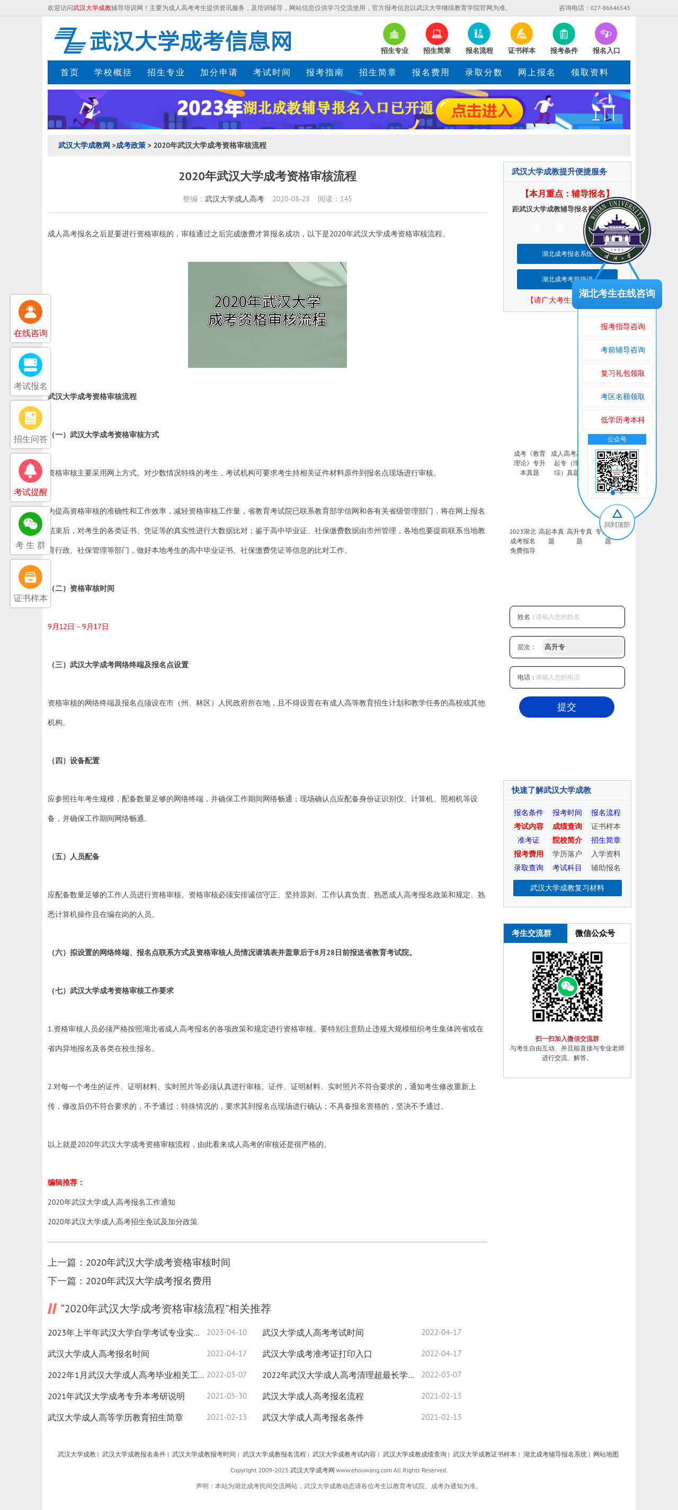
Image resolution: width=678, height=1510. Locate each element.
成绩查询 (567, 826)
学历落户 (567, 854)
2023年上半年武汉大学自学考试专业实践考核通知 (127, 1332)
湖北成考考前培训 (567, 279)
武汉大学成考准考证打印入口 (317, 1353)
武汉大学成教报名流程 (274, 1454)
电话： (527, 677)
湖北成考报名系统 (567, 254)
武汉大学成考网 (312, 1470)
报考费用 (528, 854)
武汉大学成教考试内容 (344, 1454)
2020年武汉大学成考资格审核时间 (158, 1262)
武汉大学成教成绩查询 (415, 1454)
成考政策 (131, 145)
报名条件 (528, 812)
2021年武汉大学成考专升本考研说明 (116, 1396)
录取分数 (484, 72)
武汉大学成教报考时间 (204, 1454)
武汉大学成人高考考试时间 (313, 1332)
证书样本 (606, 826)
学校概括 (113, 72)
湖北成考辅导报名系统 (555, 1454)
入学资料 (606, 854)
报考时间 (567, 812)
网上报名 (537, 72)
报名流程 (606, 812)
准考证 (529, 840)
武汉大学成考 (375, 234)
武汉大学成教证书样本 (484, 1454)
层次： (527, 647)
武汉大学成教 (77, 1454)
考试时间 (272, 72)
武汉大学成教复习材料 (567, 888)
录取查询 (528, 867)
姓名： (527, 617)
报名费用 (431, 72)
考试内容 (528, 826)
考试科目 (567, 867)
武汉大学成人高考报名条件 (313, 1417)
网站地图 (606, 1454)
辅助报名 (606, 867)
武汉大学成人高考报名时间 (98, 1353)
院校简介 (567, 840)
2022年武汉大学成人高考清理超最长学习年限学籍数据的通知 (341, 1375)
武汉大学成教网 (84, 145)
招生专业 (166, 72)
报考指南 (325, 72)
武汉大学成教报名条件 (134, 1454)
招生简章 (378, 72)
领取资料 (590, 72)
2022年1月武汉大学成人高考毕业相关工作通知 (127, 1375)
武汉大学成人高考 (234, 199)
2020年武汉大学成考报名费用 (148, 1281)
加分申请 (219, 72)
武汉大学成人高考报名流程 (313, 1396)
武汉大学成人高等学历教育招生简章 (115, 1417)
